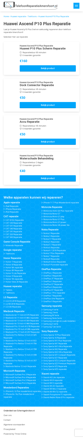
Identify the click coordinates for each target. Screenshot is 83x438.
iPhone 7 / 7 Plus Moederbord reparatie (61, 202)
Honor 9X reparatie (14, 279)
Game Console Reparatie (17, 241)
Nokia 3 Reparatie (51, 236)
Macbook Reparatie (14, 311)
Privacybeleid (9, 429)
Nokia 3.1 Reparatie (52, 239)
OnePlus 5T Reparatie (53, 284)
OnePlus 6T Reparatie (53, 290)
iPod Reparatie (12, 212)
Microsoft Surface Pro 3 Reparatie (20, 374)
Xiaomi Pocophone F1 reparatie (57, 394)
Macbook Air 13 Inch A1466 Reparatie (22, 323)
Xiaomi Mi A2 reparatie (53, 386)
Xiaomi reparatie (50, 373)
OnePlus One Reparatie (53, 298)
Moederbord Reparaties (16, 387)
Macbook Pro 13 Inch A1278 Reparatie (22, 326)
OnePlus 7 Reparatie (52, 295)
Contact (7, 420)
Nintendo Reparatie (14, 245)
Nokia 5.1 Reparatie (52, 244)
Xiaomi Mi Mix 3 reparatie (54, 388)
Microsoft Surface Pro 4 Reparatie (20, 377)
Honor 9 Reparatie (13, 276)
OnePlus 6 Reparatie (52, 287)
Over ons (8, 415)
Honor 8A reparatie (14, 267)
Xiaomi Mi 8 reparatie (52, 380)
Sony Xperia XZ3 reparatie (55, 369)
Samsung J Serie (50, 312)
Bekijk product (48, 68)
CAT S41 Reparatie (13, 231)
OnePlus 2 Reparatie (52, 273)
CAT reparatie (11, 216)
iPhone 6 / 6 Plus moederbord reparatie (23, 391)
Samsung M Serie (51, 315)
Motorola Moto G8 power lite (56, 225)
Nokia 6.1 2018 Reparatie (54, 250)
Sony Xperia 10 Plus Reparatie (56, 335)
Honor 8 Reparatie (13, 264)
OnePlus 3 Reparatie (52, 275)
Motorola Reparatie (52, 207)
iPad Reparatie (11, 206)
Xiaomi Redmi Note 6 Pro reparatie (58, 397)
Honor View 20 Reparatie (16, 281)
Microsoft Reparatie (14, 370)
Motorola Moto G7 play (53, 216)
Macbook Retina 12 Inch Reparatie (20, 366)
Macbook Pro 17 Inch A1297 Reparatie (22, 332)
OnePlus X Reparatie (52, 301)
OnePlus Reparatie (51, 269)
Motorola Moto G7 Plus (53, 219)
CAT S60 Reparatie (13, 237)
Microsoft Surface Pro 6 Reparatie (20, 383)
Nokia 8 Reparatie (51, 259)
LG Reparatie (10, 297)
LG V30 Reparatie (13, 306)
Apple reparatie (12, 202)
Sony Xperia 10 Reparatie (54, 337)
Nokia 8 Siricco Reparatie (54, 261)
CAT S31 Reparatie (13, 225)
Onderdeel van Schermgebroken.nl (19, 410)
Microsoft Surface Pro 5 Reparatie (20, 380)
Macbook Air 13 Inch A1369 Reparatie (22, 320)
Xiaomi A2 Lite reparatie (54, 377)
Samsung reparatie (52, 305)
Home (6, 16)
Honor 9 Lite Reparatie (15, 273)
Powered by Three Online (15, 434)
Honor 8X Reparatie (14, 270)
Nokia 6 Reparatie (51, 247)
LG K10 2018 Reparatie (15, 301)
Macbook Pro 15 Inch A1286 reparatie (22, 329)
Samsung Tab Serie (52, 326)
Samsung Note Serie (52, 318)
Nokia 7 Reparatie (51, 256)
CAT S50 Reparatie (13, 234)
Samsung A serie (50, 309)
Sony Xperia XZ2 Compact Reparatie (59, 360)
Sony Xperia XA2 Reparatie (55, 349)
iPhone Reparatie (13, 209)
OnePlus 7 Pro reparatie (54, 293)
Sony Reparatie (50, 331)
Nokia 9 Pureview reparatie (55, 264)
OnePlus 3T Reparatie (53, 278)
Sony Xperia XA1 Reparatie (55, 343)
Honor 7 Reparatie (13, 261)
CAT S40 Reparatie (13, 228)
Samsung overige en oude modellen (59, 321)
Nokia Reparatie (50, 229)
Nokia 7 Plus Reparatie (53, 253)
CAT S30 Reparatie (13, 223)
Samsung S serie (50, 324)
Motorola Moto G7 (51, 213)
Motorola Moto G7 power (54, 222)
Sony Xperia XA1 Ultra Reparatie (57, 346)
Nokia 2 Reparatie (51, 233)
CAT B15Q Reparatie (14, 220)
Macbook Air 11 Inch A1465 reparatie (22, 317)
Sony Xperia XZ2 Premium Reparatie (59, 363)
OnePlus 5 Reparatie (52, 281)
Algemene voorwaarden (14, 424)
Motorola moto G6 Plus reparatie (58, 210)
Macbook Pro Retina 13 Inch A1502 (21, 340)
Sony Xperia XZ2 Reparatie (55, 366)
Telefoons (32, 16)
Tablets (8, 290)
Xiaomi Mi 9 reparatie (52, 383)
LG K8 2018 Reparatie (15, 304)
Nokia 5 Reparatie (51, 242)
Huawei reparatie (18, 16)
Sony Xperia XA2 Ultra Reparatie (57, 352)
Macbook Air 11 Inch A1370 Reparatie (22, 315)
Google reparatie (13, 249)
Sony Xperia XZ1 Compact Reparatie (59, 355)
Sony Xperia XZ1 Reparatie (55, 357)
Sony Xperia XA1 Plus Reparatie (57, 340)
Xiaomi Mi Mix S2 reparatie (55, 391)
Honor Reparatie (12, 258)
